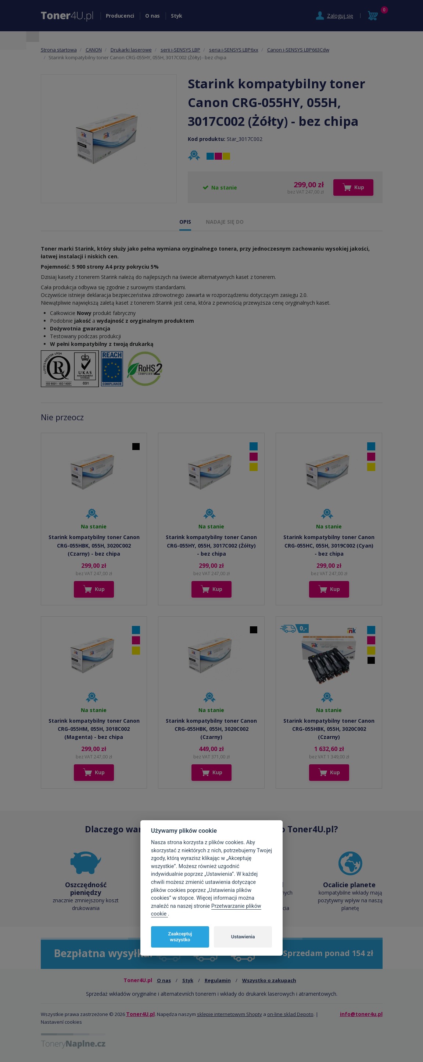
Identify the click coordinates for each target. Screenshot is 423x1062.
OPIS (185, 221)
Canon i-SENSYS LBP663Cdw (298, 49)
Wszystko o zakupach (269, 980)
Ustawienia (243, 936)
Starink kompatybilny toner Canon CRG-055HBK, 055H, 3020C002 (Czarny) (211, 729)
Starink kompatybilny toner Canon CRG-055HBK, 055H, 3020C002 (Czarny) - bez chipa (94, 545)
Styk (176, 15)
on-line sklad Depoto (290, 1014)
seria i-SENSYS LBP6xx (233, 49)
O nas (152, 15)
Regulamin (218, 980)
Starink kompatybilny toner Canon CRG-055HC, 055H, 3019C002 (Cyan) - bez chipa (328, 545)
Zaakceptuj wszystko (180, 936)
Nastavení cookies (61, 1022)
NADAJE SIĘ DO (225, 221)
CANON (94, 49)
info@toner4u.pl (361, 1013)
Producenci (120, 15)
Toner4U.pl (140, 1013)
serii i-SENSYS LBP (180, 49)
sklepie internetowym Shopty (229, 1014)
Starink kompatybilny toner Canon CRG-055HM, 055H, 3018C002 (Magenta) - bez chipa (94, 729)
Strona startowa (59, 49)
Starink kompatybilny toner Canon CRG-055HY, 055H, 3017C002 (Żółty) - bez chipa (211, 545)
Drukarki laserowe (131, 49)
